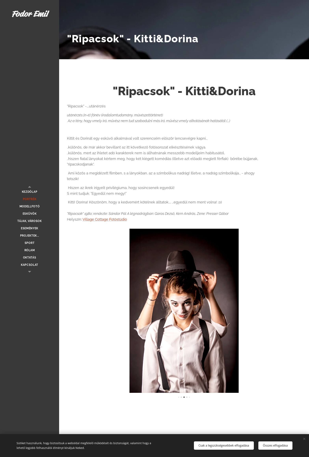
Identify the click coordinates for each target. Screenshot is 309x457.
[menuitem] (29, 192)
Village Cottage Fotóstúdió (105, 219)
